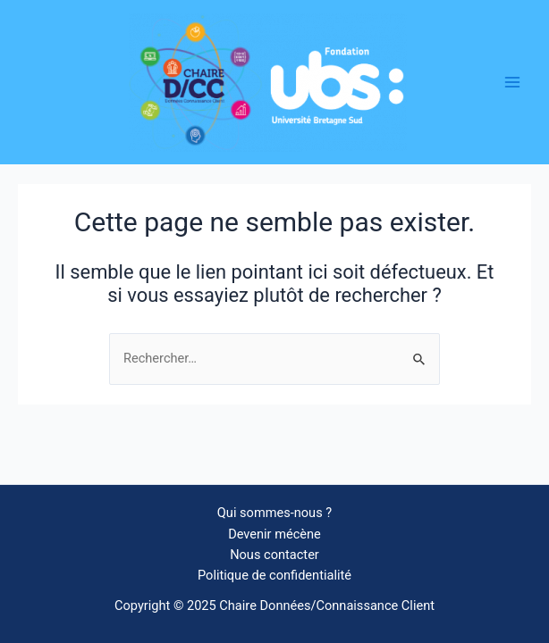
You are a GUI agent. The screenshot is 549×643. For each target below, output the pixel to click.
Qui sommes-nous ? (274, 513)
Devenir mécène (274, 534)
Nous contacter (274, 555)
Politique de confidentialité (274, 575)
